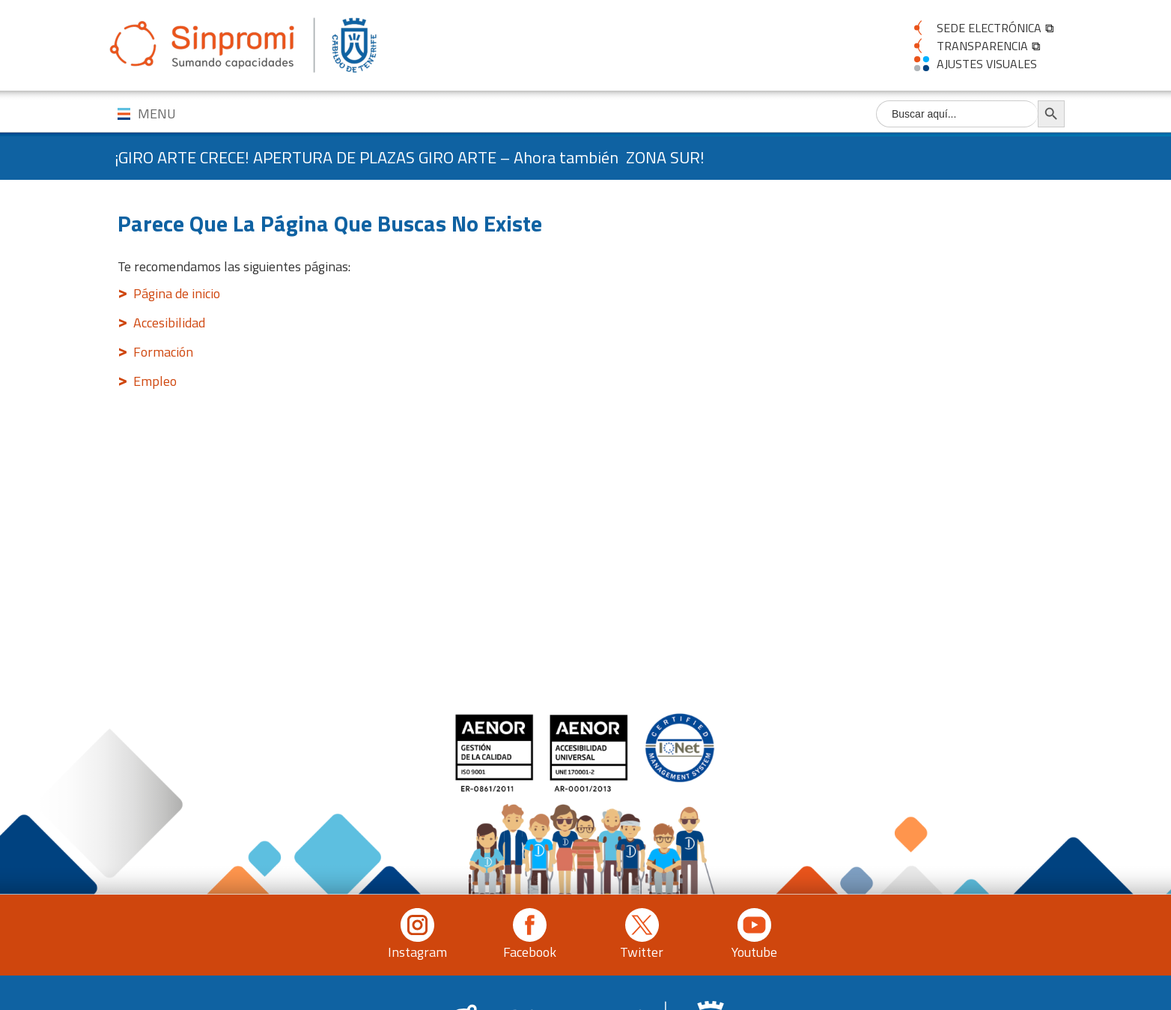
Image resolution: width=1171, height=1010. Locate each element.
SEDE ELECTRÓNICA (989, 28)
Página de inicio (176, 293)
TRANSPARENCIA (982, 46)
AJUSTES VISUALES (987, 64)
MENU (157, 113)
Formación (163, 352)
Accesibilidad (169, 322)
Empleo (155, 381)
